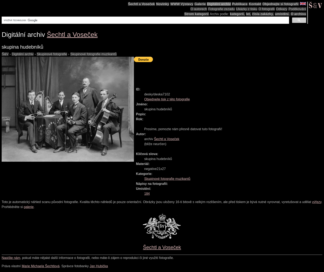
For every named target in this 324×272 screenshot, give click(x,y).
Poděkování (297, 9)
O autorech (199, 9)
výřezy (316, 202)
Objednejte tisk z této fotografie (167, 99)
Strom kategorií (196, 14)
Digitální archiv (219, 4)
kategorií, (237, 14)
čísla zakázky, (263, 14)
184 (147, 193)
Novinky (162, 4)
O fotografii (266, 9)
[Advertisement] (209, 73)
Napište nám (11, 258)
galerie (29, 207)
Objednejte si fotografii (280, 4)
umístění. (282, 14)
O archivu (298, 14)
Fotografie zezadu (221, 9)
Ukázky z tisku (246, 9)
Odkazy (281, 9)
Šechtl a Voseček (141, 4)
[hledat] (145, 20)
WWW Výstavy (181, 4)
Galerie (200, 4)
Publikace (240, 4)
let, (248, 14)
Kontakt (255, 4)
